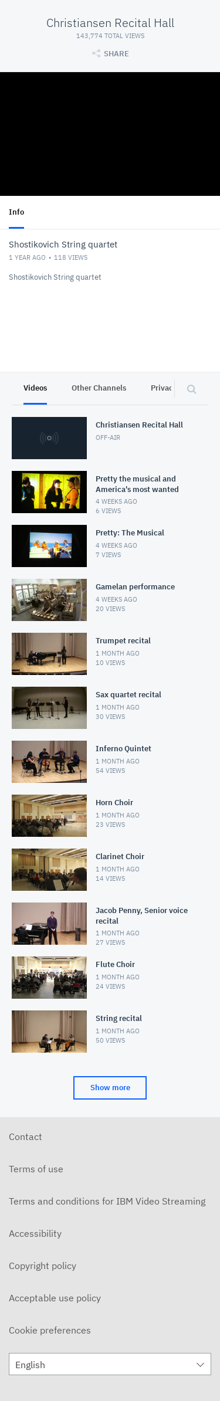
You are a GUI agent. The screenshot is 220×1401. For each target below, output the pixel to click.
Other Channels (99, 388)
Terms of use (36, 1169)
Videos (35, 388)
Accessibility (35, 1233)
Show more (110, 1088)
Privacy (164, 388)
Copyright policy (42, 1265)
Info (16, 212)
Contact (25, 1136)
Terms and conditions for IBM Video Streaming (107, 1201)
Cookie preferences (50, 1330)
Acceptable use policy (55, 1298)
